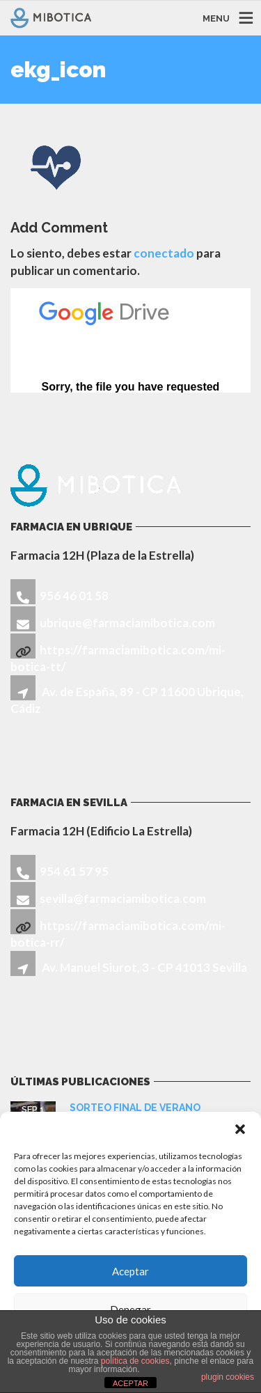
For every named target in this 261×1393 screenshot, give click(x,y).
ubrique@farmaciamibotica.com (127, 622)
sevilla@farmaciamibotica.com (123, 898)
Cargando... (130, 340)
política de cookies (135, 1361)
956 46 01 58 (74, 595)
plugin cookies (227, 1377)
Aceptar (130, 1271)
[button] (240, 1129)
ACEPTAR (130, 1383)
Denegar (130, 1309)
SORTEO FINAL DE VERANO (135, 1107)
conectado (164, 253)
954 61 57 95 (74, 871)
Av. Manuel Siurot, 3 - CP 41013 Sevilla (144, 967)
